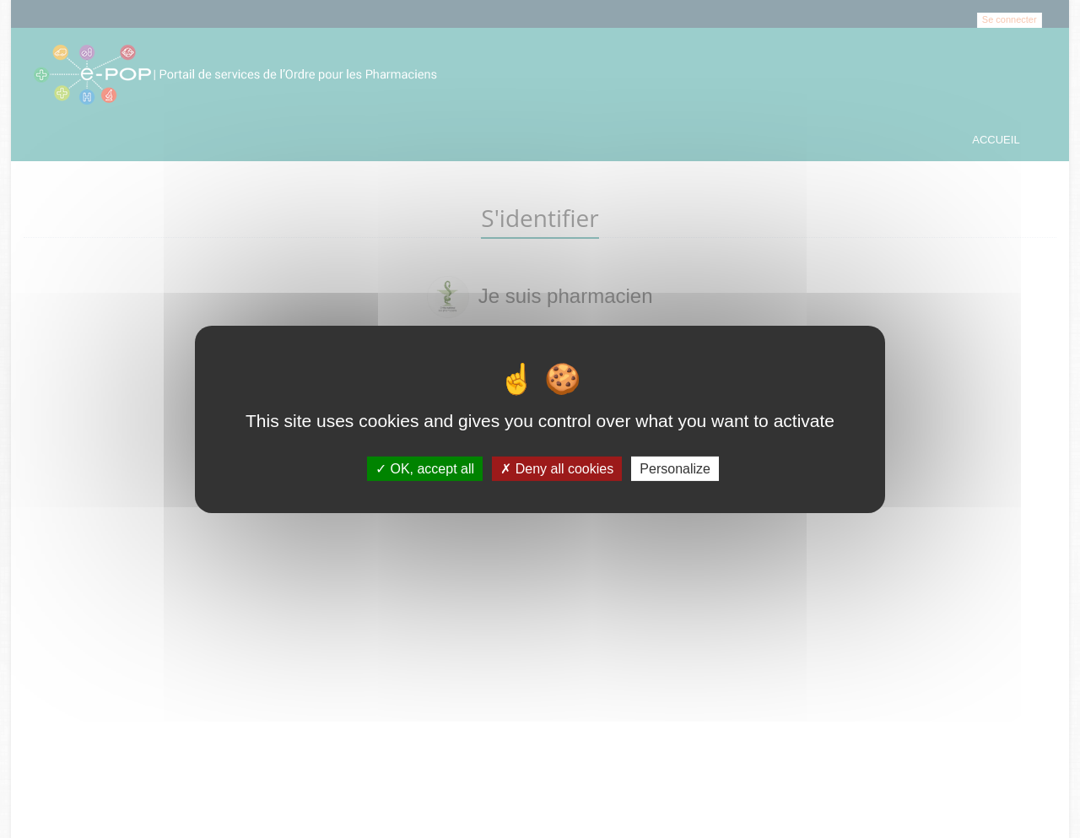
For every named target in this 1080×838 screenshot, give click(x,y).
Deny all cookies (556, 468)
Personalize (675, 468)
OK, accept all (424, 468)
